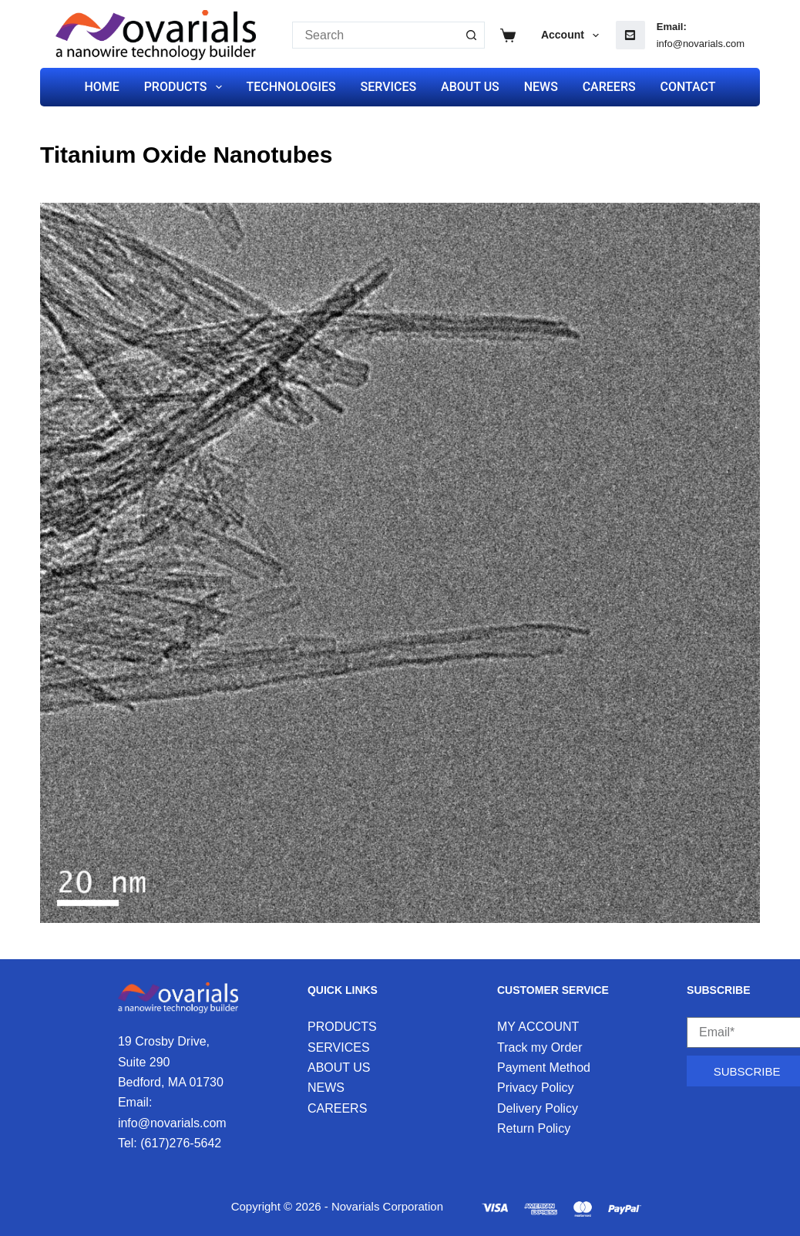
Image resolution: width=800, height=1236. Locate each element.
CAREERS (609, 86)
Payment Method (543, 1067)
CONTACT (687, 86)
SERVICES (389, 86)
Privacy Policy (535, 1087)
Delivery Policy (537, 1108)
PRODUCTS (186, 87)
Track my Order (540, 1047)
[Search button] (471, 35)
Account (573, 35)
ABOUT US (470, 86)
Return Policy (533, 1128)
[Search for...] (375, 35)
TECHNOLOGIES (290, 86)
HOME (101, 86)
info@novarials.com (701, 43)
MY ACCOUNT (538, 1026)
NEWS (541, 86)
